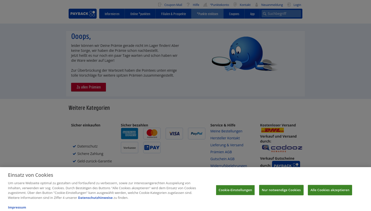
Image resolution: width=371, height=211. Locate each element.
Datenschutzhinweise (95, 200)
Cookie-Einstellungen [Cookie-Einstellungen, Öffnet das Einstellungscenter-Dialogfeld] (235, 192)
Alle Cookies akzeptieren (330, 192)
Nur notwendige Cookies (281, 192)
